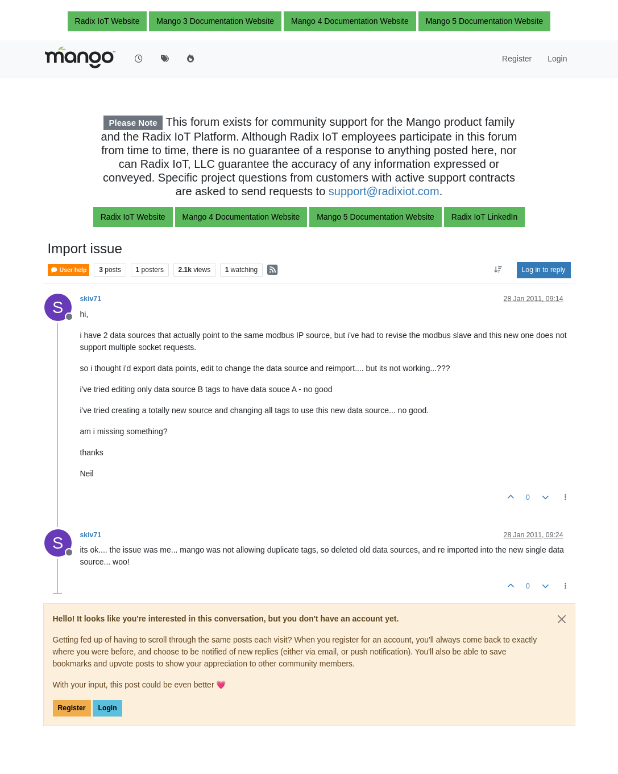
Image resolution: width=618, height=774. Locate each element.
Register (72, 708)
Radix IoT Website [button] (107, 21)
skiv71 (90, 299)
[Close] (562, 619)
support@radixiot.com (384, 191)
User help (69, 270)
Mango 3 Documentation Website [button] (215, 21)
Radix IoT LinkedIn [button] (484, 216)
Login (107, 708)
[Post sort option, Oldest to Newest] (497, 270)
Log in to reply (544, 270)
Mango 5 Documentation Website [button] (485, 21)
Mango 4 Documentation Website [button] (350, 21)
